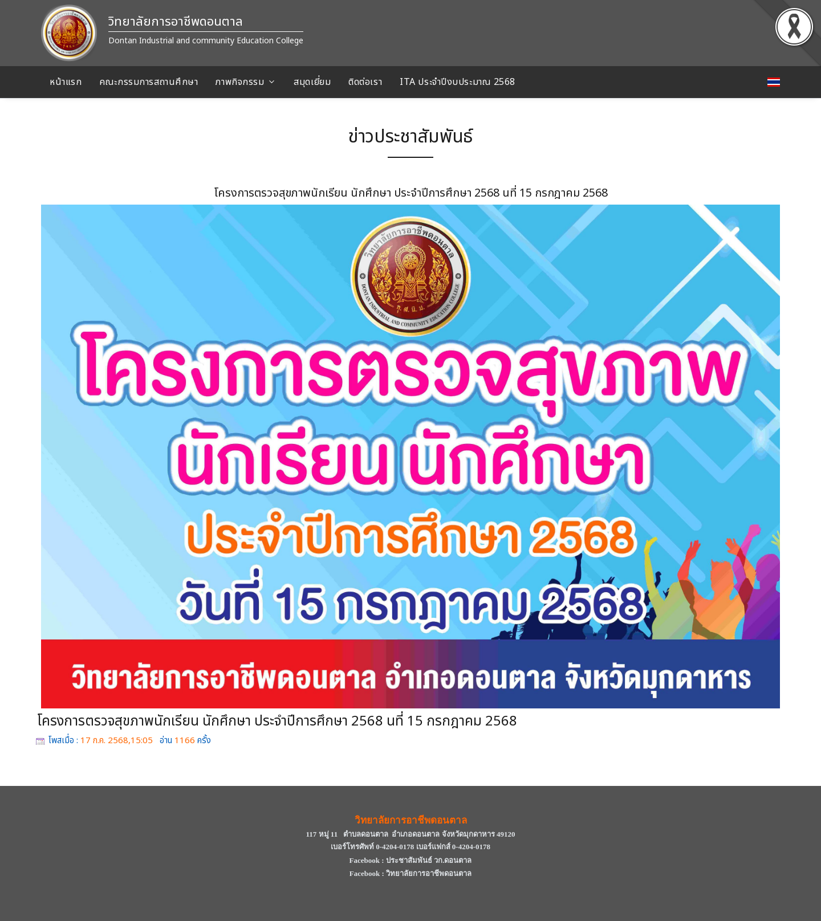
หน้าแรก (66, 82)
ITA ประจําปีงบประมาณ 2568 (457, 82)
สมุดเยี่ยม (312, 82)
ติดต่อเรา (365, 82)
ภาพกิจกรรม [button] (240, 82)
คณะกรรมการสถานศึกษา (148, 82)
